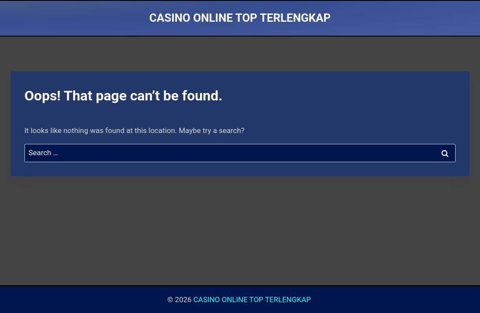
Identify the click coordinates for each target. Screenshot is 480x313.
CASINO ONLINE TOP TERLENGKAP (253, 299)
